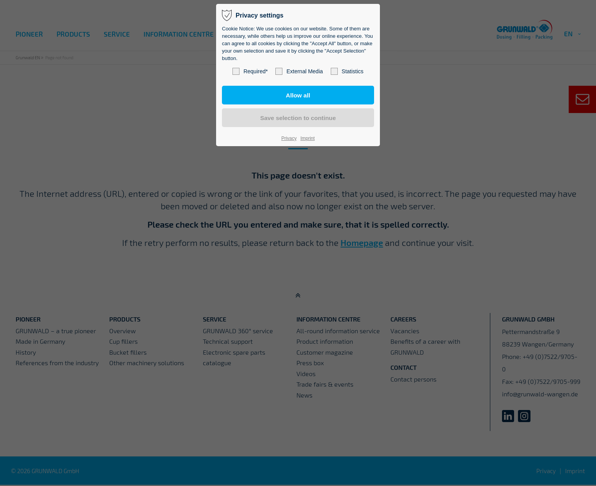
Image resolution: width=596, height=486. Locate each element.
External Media (299, 71)
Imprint (307, 138)
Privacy (288, 138)
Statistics (347, 71)
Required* (250, 71)
